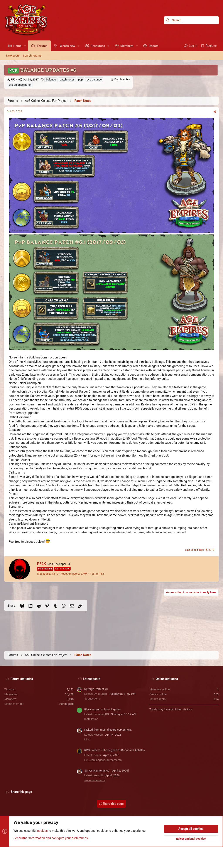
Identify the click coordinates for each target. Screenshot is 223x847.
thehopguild (66, 703)
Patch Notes (122, 79)
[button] (25, 46)
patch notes (67, 79)
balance (51, 79)
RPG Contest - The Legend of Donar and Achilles (114, 750)
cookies (42, 831)
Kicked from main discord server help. (108, 729)
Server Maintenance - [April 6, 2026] (106, 770)
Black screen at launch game (102, 709)
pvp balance (94, 79)
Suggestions (92, 698)
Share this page (111, 803)
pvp (80, 79)
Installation (91, 719)
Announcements (94, 780)
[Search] (191, 20)
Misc (87, 739)
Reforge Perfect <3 (96, 689)
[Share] (215, 112)
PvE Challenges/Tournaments (103, 760)
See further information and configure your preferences (51, 838)
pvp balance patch (19, 84)
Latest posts (91, 679)
